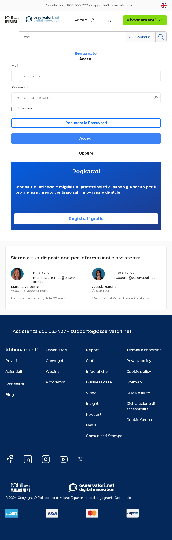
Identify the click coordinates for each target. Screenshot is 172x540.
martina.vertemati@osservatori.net (55, 280)
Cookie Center (139, 420)
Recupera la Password (86, 123)
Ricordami (25, 108)
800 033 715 (42, 273)
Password (19, 87)
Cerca (160, 37)
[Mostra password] (156, 97)
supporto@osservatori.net (134, 278)
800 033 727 (124, 273)
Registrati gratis (86, 218)
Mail (14, 66)
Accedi (86, 138)
